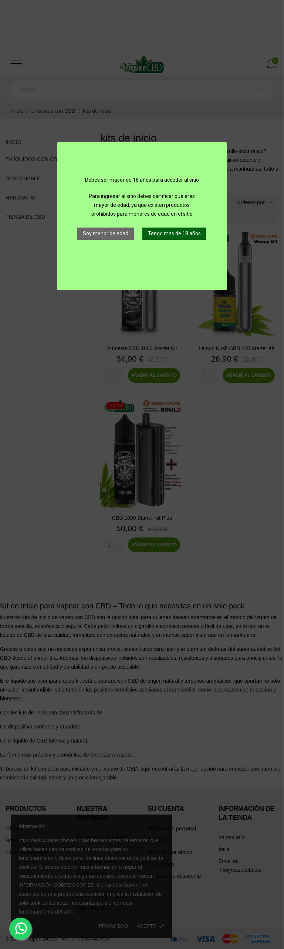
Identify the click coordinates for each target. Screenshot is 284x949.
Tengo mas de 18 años (174, 233)
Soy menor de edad (105, 233)
